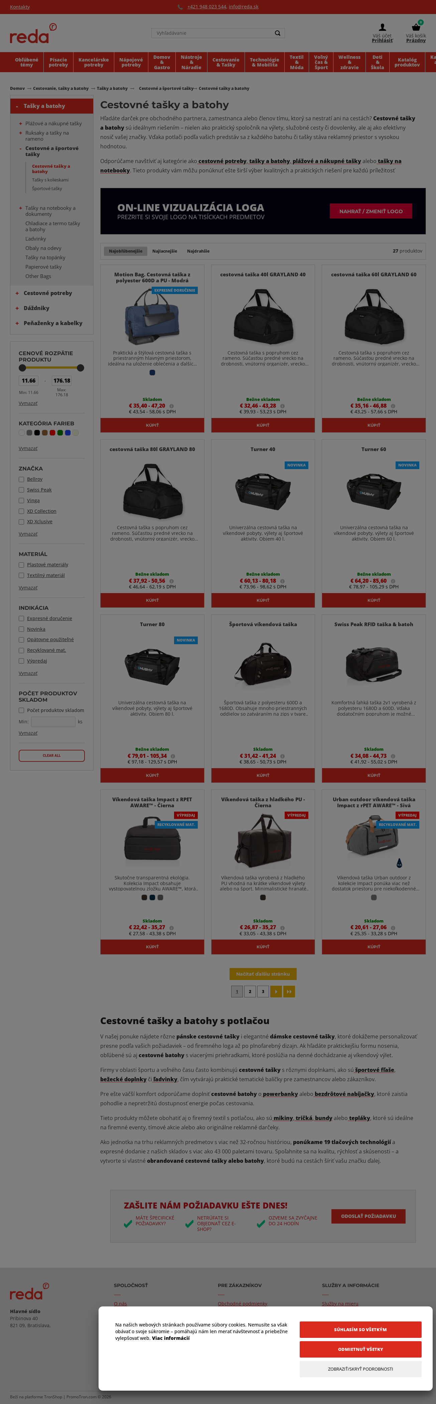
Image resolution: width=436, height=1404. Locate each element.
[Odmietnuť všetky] (361, 1349)
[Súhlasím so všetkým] (361, 1329)
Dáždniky (36, 308)
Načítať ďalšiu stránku (263, 975)
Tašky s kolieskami (50, 180)
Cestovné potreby (48, 293)
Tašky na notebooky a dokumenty (50, 210)
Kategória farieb (46, 423)
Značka (31, 468)
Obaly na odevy (43, 248)
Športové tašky (47, 188)
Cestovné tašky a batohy (51, 168)
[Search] (278, 34)
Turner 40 (263, 449)
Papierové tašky (43, 266)
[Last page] (289, 993)
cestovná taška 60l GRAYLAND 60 (374, 274)
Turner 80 (152, 625)
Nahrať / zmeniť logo (367, 211)
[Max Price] (61, 381)
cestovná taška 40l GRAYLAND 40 (263, 274)
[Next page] (276, 993)
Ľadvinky (35, 238)
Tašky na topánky (45, 257)
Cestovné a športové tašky (52, 151)
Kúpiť (152, 425)
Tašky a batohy (44, 106)
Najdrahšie (198, 251)
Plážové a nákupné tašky (53, 123)
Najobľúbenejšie (125, 251)
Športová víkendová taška (263, 625)
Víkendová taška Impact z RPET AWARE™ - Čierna (152, 803)
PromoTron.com (81, 1398)
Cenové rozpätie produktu (46, 356)
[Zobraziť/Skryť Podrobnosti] (361, 1369)
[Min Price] (28, 381)
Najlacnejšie (164, 251)
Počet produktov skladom (48, 696)
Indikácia (33, 607)
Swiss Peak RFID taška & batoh (373, 625)
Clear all (52, 755)
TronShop (53, 1398)
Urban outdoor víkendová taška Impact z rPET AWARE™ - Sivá (374, 803)
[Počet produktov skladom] (53, 722)
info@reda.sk (244, 6)
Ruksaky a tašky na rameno (47, 135)
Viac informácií (171, 1338)
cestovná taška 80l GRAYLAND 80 (152, 449)
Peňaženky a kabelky (53, 323)
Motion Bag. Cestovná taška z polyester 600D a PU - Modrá (152, 277)
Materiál (33, 554)
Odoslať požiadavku (368, 1217)
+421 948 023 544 (206, 6)
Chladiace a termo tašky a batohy (52, 226)
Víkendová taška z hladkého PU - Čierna (263, 803)
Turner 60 (373, 449)
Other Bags (38, 276)
